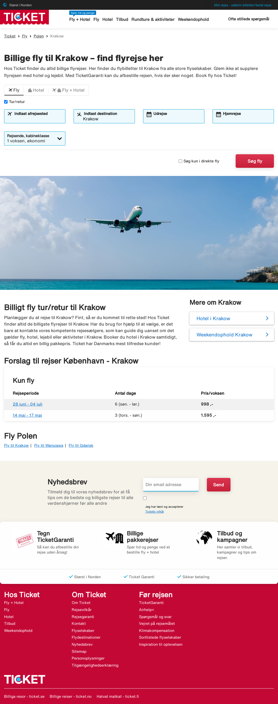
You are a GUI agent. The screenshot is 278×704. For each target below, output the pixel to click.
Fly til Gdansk (81, 445)
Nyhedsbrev (82, 644)
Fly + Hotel (79, 19)
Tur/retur (14, 102)
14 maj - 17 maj (27, 415)
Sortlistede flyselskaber (160, 637)
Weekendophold (193, 19)
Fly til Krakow (16, 445)
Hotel (107, 19)
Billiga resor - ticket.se (24, 696)
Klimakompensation (156, 630)
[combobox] (38, 118)
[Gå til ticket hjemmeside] (24, 16)
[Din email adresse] (171, 484)
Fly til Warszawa (48, 445)
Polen (39, 36)
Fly (96, 19)
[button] (14, 90)
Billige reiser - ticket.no (70, 696)
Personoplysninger (88, 658)
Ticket (9, 36)
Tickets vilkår (154, 511)
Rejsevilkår (81, 610)
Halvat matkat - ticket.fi (118, 696)
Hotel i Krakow (213, 318)
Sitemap (79, 651)
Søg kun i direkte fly (199, 161)
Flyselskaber (83, 630)
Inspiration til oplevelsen (160, 644)
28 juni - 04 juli (27, 404)
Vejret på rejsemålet (157, 623)
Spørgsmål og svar (155, 617)
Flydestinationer (86, 637)
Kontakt (79, 623)
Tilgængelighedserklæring (95, 665)
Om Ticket (81, 603)
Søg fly (255, 161)
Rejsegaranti (83, 617)
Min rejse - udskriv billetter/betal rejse (242, 5)
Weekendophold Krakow (224, 334)
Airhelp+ (146, 610)
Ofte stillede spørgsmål (248, 19)
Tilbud (122, 19)
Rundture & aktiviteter (153, 19)
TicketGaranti (151, 603)
